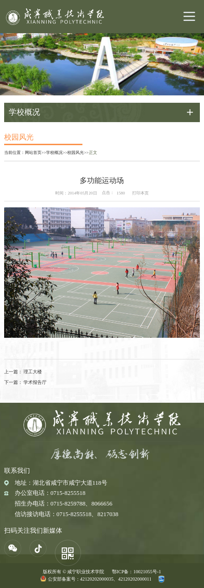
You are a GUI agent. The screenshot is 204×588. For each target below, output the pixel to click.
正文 (93, 152)
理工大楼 (32, 371)
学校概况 (54, 152)
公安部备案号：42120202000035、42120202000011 (100, 579)
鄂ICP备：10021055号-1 (136, 571)
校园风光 (75, 152)
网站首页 (33, 152)
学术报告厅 (35, 382)
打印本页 (140, 193)
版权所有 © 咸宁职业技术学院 (73, 571)
